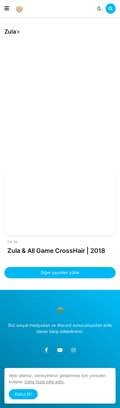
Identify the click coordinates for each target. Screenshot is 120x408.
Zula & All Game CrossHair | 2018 (56, 250)
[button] (7, 9)
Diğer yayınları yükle (60, 272)
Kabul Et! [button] (23, 394)
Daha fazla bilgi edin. (44, 381)
